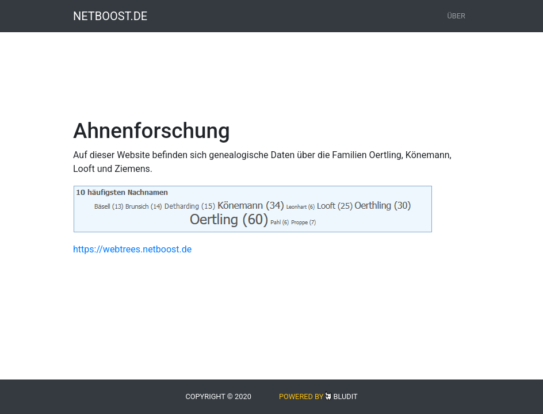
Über (456, 16)
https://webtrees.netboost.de (132, 249)
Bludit (345, 396)
